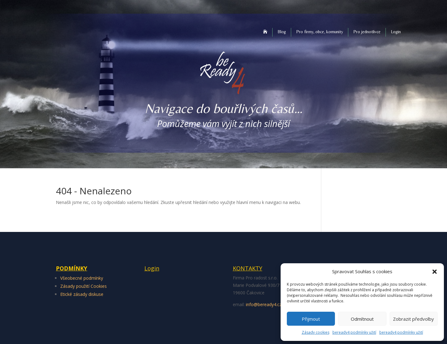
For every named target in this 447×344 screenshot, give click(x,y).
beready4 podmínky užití (354, 332)
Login (396, 31)
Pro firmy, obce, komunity (319, 31)
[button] (434, 272)
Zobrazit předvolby (413, 319)
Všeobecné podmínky (81, 278)
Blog (282, 31)
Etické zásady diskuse (81, 294)
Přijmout (311, 319)
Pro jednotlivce (367, 31)
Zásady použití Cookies (83, 286)
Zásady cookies (315, 332)
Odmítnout (362, 319)
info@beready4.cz (264, 304)
